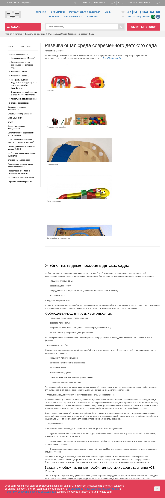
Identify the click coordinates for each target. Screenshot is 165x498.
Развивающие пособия (85, 90)
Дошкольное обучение (36, 34)
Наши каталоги (73, 16)
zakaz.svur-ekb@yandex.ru (138, 17)
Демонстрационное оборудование (16, 127)
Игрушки (50, 90)
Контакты (92, 16)
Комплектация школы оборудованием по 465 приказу (76, 461)
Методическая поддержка (84, 11)
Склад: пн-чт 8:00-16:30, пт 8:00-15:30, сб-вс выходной (138, 3)
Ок (157, 488)
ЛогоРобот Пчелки (19, 71)
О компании (58, 11)
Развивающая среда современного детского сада (71, 34)
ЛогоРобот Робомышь (21, 75)
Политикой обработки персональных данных (30, 491)
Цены (108, 11)
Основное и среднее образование (17, 108)
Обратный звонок (144, 27)
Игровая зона (110, 90)
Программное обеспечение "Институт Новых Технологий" (21, 141)
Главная (41, 11)
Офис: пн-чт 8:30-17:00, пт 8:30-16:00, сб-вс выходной (90, 3)
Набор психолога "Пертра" (23, 58)
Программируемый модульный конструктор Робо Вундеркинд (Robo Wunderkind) (24, 83)
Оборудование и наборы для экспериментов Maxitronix (24, 93)
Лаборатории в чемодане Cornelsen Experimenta (19, 172)
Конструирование (140, 90)
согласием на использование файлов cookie (93, 488)
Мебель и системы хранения (24, 98)
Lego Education (15, 117)
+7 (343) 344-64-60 (143, 12)
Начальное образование (18, 103)
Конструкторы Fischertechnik (21, 177)
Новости (54, 16)
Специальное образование (20, 113)
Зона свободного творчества (58, 127)
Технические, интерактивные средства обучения (20, 165)
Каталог (14, 27)
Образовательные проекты (20, 181)
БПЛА (10, 122)
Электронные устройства (19, 160)
